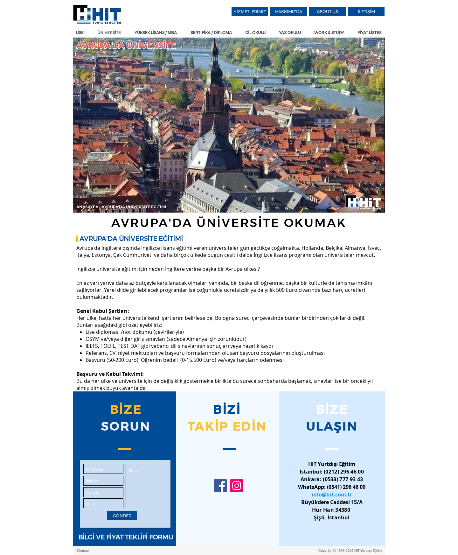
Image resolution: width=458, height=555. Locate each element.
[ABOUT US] (327, 11)
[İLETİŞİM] (366, 11)
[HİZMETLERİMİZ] (250, 11)
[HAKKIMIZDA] (288, 11)
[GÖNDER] (122, 515)
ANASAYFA (87, 206)
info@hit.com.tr (332, 494)
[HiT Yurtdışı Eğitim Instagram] (236, 485)
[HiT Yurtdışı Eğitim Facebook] (220, 485)
